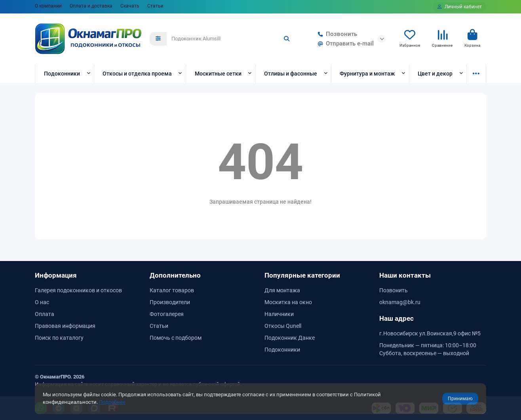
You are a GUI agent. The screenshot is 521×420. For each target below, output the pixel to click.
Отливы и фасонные (290, 73)
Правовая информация (65, 326)
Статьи (155, 6)
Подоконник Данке (289, 338)
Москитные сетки (218, 73)
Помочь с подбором (176, 338)
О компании (48, 6)
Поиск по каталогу (59, 338)
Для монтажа (282, 290)
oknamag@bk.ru (399, 302)
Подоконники (62, 73)
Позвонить (336, 34)
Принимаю (460, 398)
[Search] (231, 38)
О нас (42, 302)
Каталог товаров (172, 290)
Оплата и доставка (91, 6)
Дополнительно (175, 275)
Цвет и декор (435, 73)
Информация (56, 275)
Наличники (279, 314)
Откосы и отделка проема (137, 73)
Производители (170, 302)
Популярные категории (302, 275)
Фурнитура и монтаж (367, 73)
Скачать (129, 6)
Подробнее (112, 402)
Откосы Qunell (282, 326)
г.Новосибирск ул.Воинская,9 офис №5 (430, 333)
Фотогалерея (167, 314)
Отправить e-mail (344, 43)
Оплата (44, 314)
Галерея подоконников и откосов (78, 290)
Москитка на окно (288, 302)
